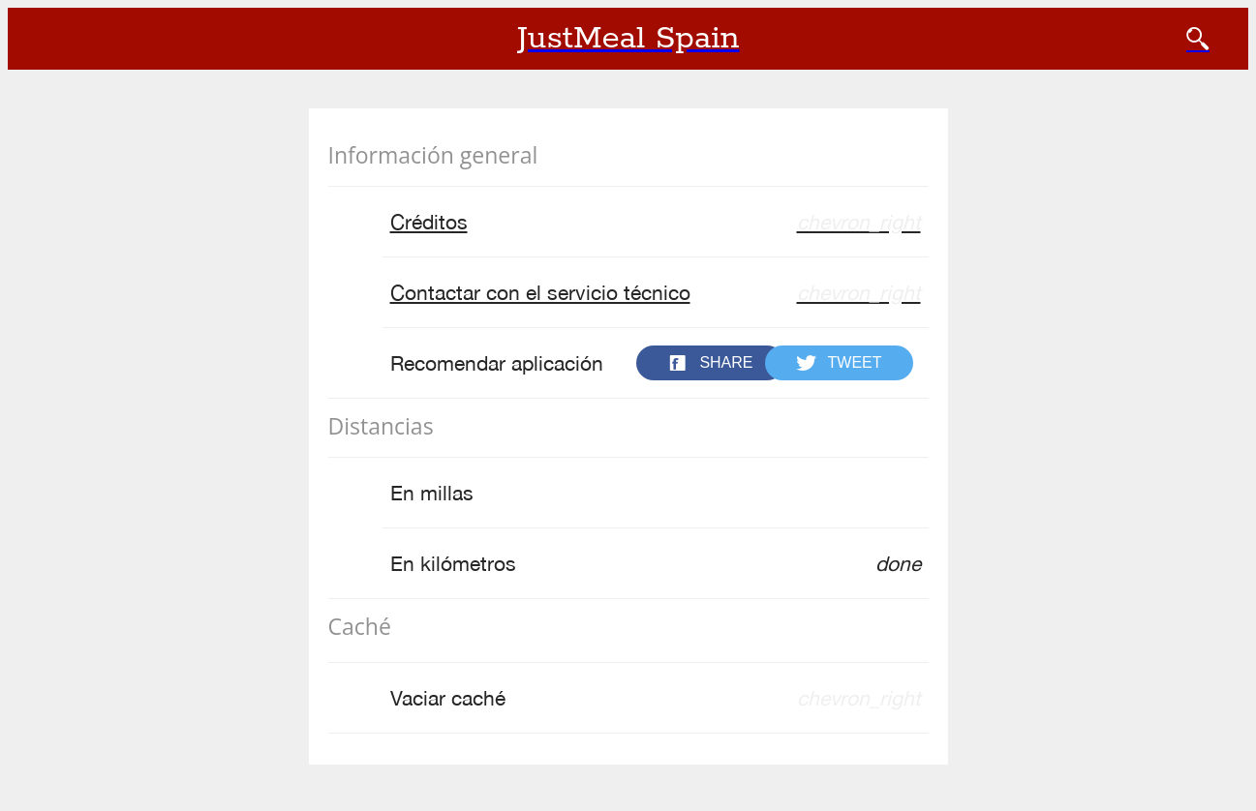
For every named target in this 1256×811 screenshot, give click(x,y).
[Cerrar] (38, 38)
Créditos (655, 222)
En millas (432, 492)
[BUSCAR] (1198, 38)
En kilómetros (655, 564)
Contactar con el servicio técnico (655, 293)
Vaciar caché (655, 698)
